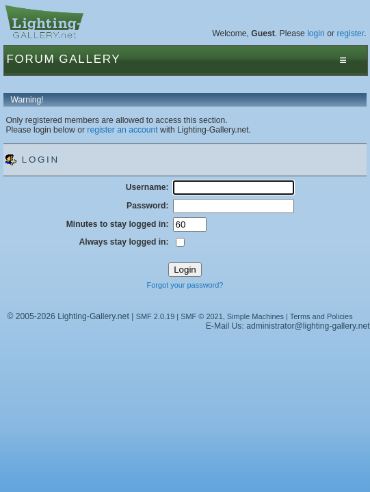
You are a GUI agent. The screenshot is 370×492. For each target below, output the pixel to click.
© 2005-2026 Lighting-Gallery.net (68, 316)
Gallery (89, 59)
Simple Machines (255, 316)
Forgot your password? (185, 285)
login (316, 33)
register (350, 33)
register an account (122, 130)
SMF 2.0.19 (155, 316)
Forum (30, 59)
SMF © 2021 (202, 316)
